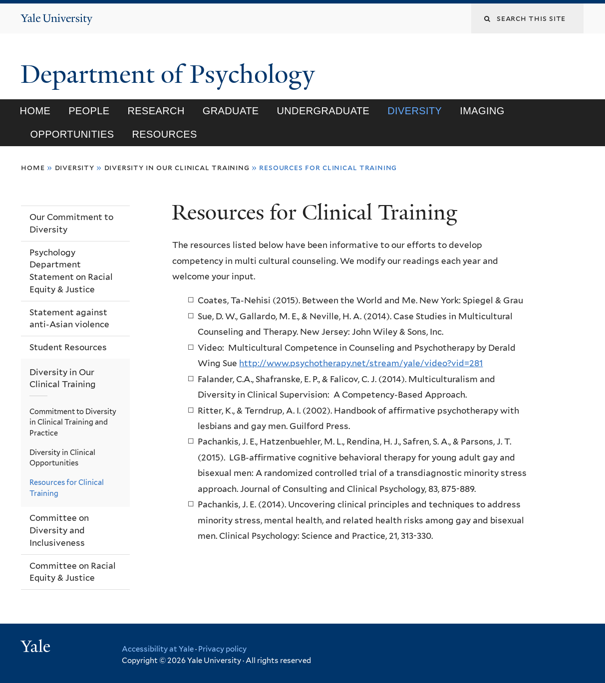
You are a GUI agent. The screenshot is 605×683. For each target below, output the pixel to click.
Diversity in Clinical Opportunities (62, 457)
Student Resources (68, 347)
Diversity (414, 110)
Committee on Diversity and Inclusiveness (59, 530)
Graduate (231, 110)
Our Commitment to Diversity (71, 223)
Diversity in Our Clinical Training (177, 167)
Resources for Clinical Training (66, 487)
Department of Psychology (170, 74)
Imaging (482, 110)
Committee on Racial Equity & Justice (72, 572)
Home (35, 110)
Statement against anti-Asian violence (69, 318)
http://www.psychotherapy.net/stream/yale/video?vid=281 (361, 363)
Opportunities (72, 134)
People (88, 110)
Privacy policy (222, 649)
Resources (164, 134)
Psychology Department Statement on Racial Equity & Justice (71, 270)
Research (156, 110)
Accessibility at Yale (158, 649)
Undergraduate (323, 110)
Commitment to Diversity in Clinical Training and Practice (72, 422)
